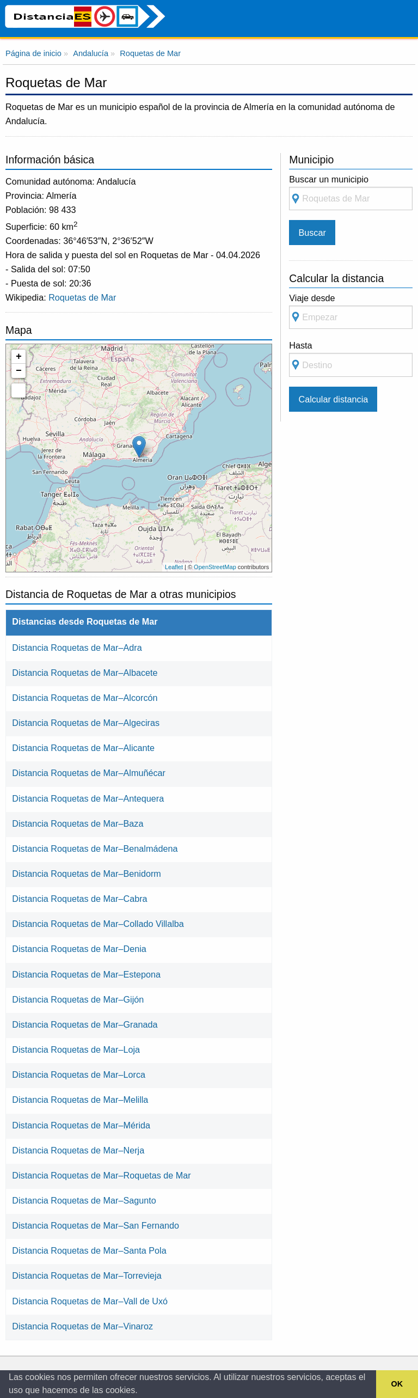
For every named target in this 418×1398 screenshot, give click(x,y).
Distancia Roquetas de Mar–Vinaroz (82, 1326)
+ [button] (19, 356)
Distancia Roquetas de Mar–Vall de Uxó (90, 1301)
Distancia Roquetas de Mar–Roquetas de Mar (101, 1175)
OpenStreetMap (215, 567)
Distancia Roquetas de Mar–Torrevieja (86, 1275)
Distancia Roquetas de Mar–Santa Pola (89, 1250)
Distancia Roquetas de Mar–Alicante (83, 748)
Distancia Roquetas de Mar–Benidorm (86, 873)
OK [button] (397, 1383)
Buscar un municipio (351, 192)
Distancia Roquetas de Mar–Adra (77, 647)
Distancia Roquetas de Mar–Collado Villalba (98, 924)
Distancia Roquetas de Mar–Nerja (78, 1150)
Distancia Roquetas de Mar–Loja (76, 1049)
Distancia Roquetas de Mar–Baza (77, 823)
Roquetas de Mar (82, 297)
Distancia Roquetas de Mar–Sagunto (84, 1200)
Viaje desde (351, 311)
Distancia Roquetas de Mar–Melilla (80, 1099)
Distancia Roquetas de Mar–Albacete (84, 672)
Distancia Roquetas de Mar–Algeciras (85, 723)
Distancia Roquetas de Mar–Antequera (88, 798)
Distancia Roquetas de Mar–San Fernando (95, 1225)
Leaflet (174, 567)
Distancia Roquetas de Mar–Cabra (79, 898)
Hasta (351, 358)
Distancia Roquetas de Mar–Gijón (78, 999)
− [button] (19, 370)
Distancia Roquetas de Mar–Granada (84, 1024)
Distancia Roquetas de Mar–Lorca (78, 1074)
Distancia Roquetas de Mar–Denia (79, 949)
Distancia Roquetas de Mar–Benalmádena (94, 848)
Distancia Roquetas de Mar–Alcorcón (84, 698)
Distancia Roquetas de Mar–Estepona (86, 974)
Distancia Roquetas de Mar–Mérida (81, 1125)
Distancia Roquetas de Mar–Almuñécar (88, 773)
